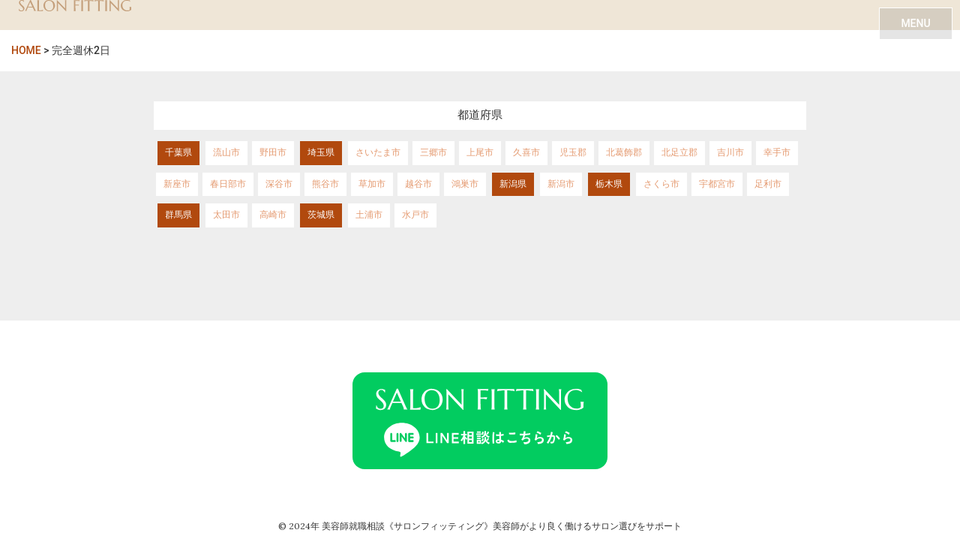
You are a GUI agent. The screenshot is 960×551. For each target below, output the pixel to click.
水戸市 (415, 214)
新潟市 (561, 184)
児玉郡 (573, 152)
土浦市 (369, 214)
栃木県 (609, 184)
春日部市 (228, 184)
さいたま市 (378, 152)
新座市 (177, 184)
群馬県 (178, 214)
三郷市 (433, 152)
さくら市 (662, 184)
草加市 (372, 184)
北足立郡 (680, 152)
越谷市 (418, 184)
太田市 (226, 214)
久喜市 (526, 152)
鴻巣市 (465, 184)
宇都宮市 (717, 184)
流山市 (226, 152)
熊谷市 (325, 184)
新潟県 (513, 184)
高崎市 (273, 214)
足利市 (768, 184)
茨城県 (321, 214)
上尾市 (480, 152)
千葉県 (178, 152)
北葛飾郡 (624, 152)
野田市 (273, 152)
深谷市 (279, 184)
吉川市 (730, 152)
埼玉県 (321, 152)
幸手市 (777, 152)
